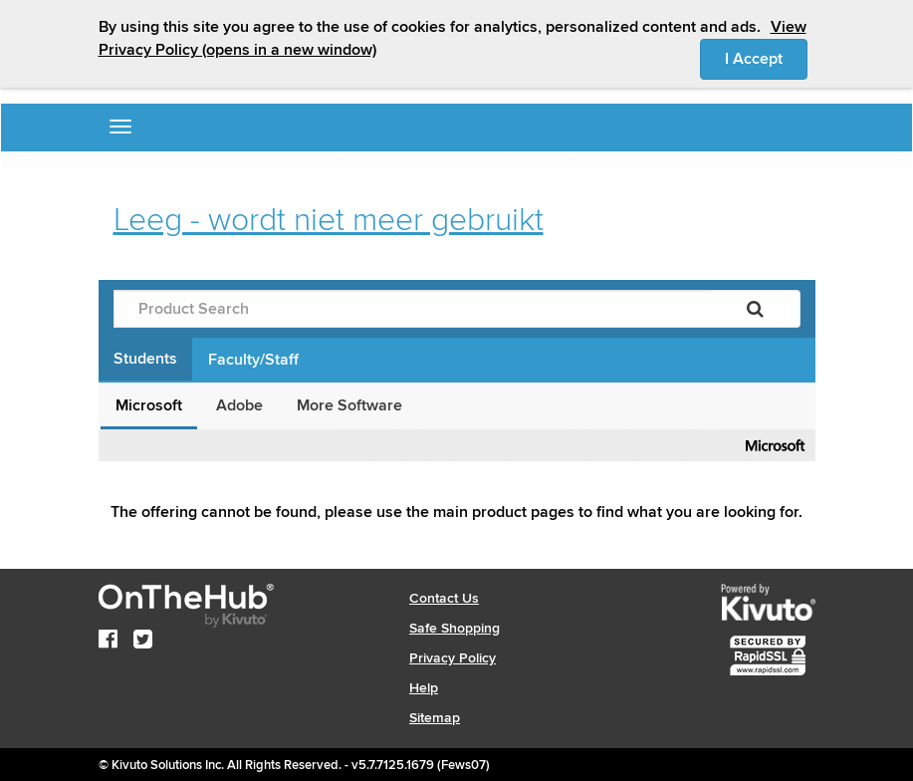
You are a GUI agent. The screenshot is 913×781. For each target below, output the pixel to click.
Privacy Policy (452, 658)
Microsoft (148, 405)
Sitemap (434, 717)
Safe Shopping (454, 628)
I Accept (766, 58)
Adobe (239, 405)
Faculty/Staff (253, 360)
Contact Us (444, 598)
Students (145, 359)
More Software (349, 405)
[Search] (755, 309)
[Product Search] (412, 309)
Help (423, 687)
